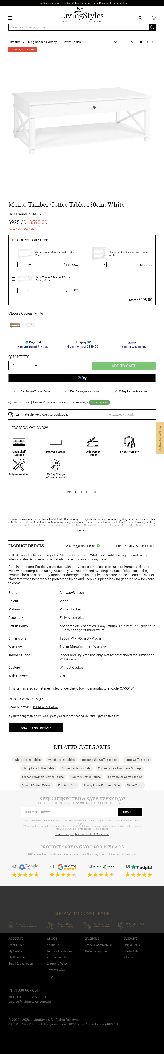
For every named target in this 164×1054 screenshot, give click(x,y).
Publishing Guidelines (45, 707)
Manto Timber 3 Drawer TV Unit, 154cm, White (52, 279)
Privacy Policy (56, 969)
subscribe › (130, 812)
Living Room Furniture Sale (102, 785)
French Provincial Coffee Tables (43, 777)
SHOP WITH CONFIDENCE (82, 913)
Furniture (14, 42)
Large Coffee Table (137, 759)
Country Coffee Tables (86, 777)
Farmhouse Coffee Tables (125, 777)
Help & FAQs (132, 945)
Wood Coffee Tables (61, 759)
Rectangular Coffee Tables (99, 759)
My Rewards (16, 957)
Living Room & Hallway (41, 42)
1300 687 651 (27, 990)
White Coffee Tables (28, 759)
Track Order (16, 945)
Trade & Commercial (98, 945)
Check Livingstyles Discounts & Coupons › (82, 834)
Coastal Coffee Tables (36, 785)
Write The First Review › (35, 727)
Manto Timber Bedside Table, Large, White (129, 253)
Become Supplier (96, 951)
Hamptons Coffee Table (38, 768)
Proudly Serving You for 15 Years (82, 847)
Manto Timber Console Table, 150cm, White (55, 253)
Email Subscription (20, 963)
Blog (50, 976)
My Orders (15, 951)
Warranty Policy (57, 963)
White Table (134, 785)
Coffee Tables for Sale (76, 768)
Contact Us (131, 951)
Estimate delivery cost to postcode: (42, 414)
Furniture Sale (67, 785)
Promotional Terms (59, 957)
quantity (18, 357)
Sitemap (129, 957)
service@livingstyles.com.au (29, 1001)
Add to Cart (124, 366)
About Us (53, 945)
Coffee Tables (72, 42)
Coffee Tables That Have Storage (119, 768)
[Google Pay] (82, 378)
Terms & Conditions (59, 951)
